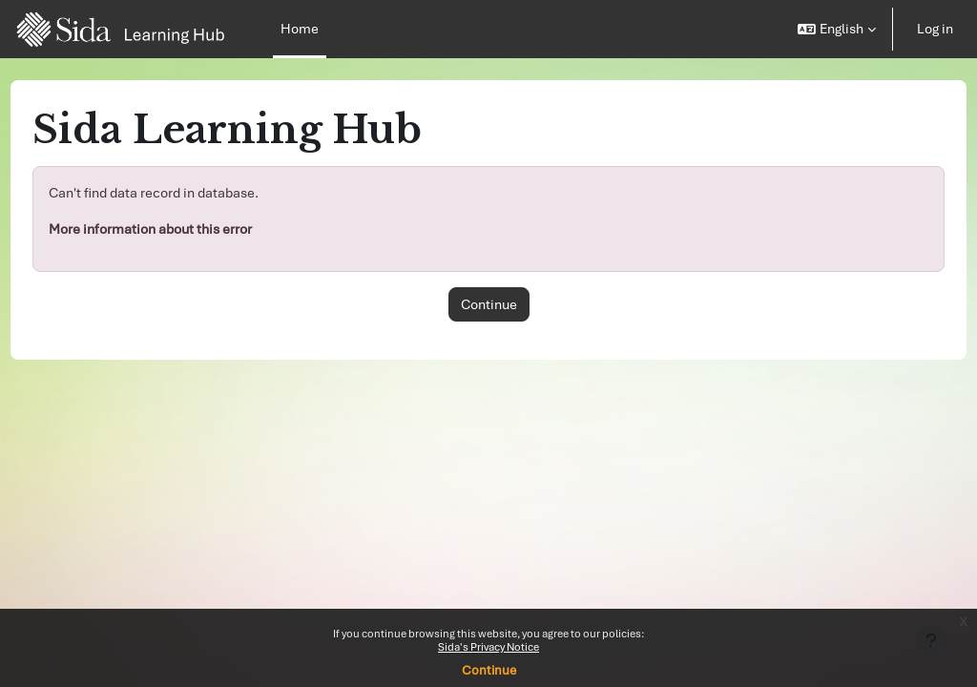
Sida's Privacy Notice (488, 647)
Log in (935, 28)
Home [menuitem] (300, 28)
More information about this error (185, 229)
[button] (836, 29)
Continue (489, 670)
